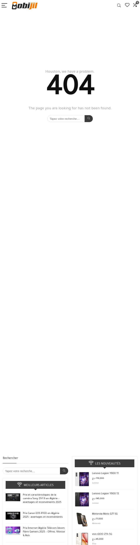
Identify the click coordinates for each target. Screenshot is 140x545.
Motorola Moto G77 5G (105, 514)
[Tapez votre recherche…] (89, 118)
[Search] (119, 5)
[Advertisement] (70, 38)
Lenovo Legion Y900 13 (105, 493)
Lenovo (95, 483)
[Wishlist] (127, 5)
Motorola (96, 524)
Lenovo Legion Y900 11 (105, 473)
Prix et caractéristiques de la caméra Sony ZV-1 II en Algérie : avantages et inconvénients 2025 (42, 499)
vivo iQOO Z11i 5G (102, 534)
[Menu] (4, 5)
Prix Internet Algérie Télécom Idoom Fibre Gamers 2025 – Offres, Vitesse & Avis (44, 532)
